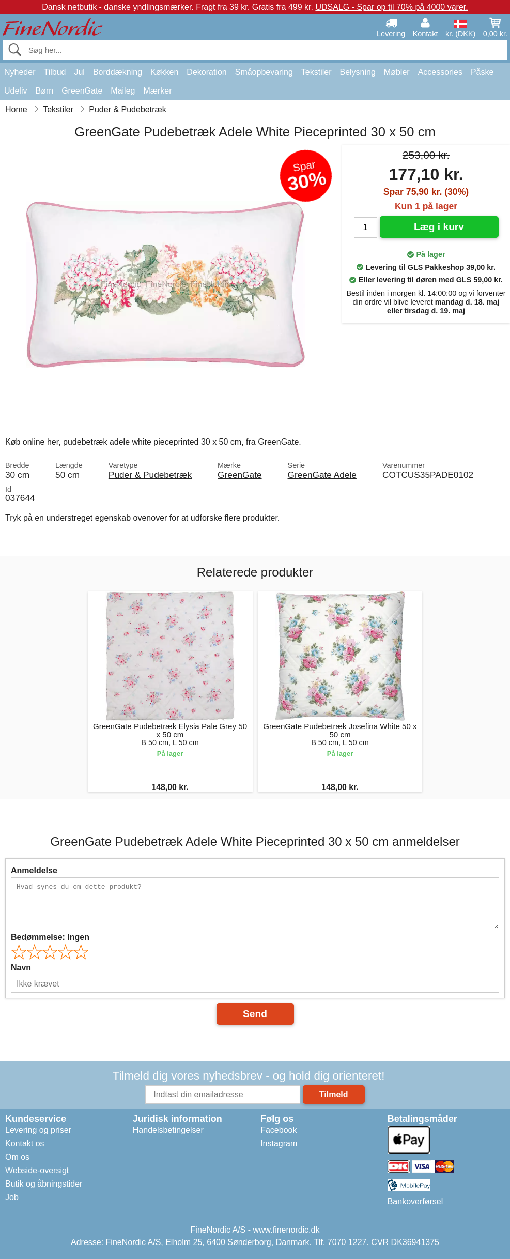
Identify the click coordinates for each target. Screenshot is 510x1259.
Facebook (278, 1130)
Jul (79, 72)
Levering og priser (38, 1130)
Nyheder (19, 72)
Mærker (157, 90)
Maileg (123, 90)
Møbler (397, 72)
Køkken (164, 72)
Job (12, 1197)
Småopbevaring (264, 72)
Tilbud (54, 72)
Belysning (357, 72)
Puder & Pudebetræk (150, 474)
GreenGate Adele (322, 474)
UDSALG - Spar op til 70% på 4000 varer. (391, 7)
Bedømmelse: (50, 937)
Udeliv (15, 90)
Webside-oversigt (37, 1170)
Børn (44, 90)
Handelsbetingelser (168, 1130)
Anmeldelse (34, 870)
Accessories (440, 72)
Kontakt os (24, 1143)
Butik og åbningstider (43, 1183)
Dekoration (206, 72)
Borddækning (117, 72)
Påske (482, 72)
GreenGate (81, 90)
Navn (21, 967)
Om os (17, 1156)
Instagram (278, 1143)
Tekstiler (316, 72)
